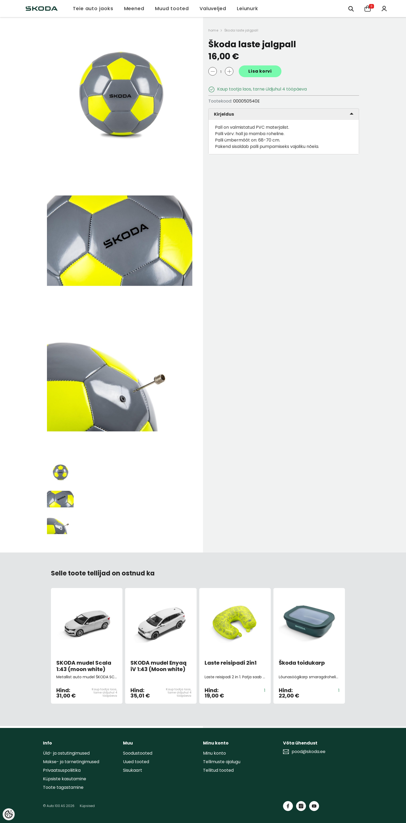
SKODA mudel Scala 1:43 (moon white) (83, 666)
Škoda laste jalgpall (241, 30)
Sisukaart (132, 770)
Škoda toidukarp (302, 663)
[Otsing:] (351, 8)
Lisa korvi (260, 71)
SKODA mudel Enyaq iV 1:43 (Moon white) (158, 666)
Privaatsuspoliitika (62, 770)
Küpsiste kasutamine (64, 779)
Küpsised (87, 806)
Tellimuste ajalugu (221, 762)
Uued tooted (136, 762)
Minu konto (214, 753)
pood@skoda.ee (308, 752)
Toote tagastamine (63, 787)
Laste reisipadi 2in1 (231, 663)
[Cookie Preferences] (9, 814)
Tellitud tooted (218, 770)
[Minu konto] (384, 8)
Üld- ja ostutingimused (66, 753)
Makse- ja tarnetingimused (71, 762)
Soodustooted (137, 753)
